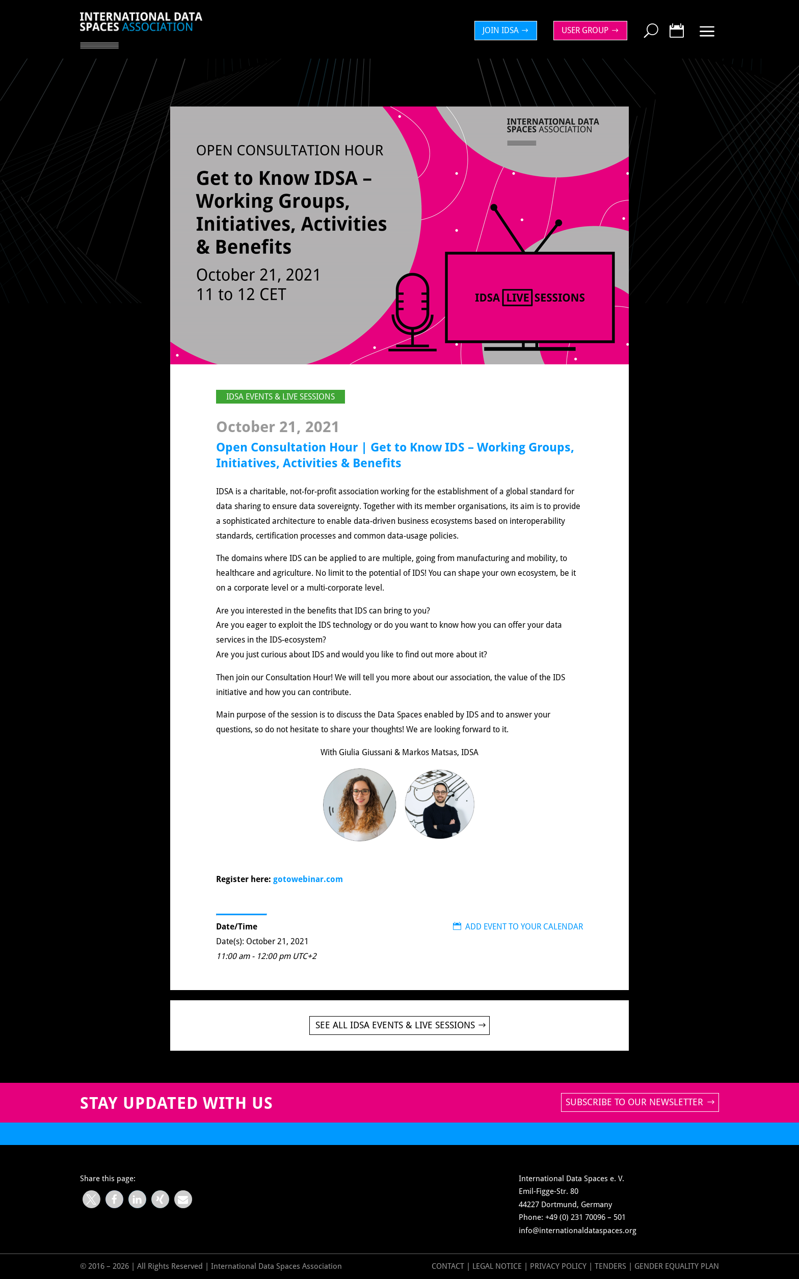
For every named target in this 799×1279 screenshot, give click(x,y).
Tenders (610, 1266)
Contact (448, 1266)
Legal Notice (497, 1266)
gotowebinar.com (308, 879)
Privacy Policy (559, 1266)
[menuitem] (508, 30)
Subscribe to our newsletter (634, 1102)
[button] (91, 1199)
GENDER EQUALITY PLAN (676, 1266)
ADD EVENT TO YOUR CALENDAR (518, 926)
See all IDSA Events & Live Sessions (395, 1025)
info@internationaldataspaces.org (577, 1230)
